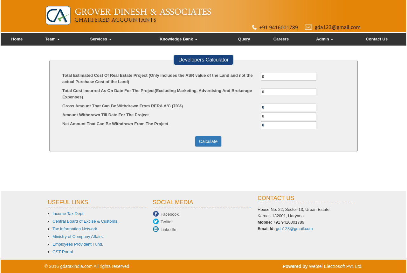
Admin (324, 39)
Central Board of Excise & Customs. (85, 221)
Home (17, 39)
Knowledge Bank (178, 39)
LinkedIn (168, 229)
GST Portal (62, 251)
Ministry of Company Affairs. (78, 236)
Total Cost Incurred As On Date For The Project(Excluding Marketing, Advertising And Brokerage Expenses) (157, 93)
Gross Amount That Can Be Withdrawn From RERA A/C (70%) (122, 106)
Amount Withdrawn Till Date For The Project (105, 114)
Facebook (170, 214)
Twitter (167, 221)
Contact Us (377, 39)
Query (244, 39)
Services (100, 39)
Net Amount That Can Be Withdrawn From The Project (115, 123)
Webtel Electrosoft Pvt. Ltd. (335, 266)
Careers (281, 39)
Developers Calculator (203, 59)
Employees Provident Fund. (77, 244)
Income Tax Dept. (68, 213)
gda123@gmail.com (294, 228)
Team (52, 39)
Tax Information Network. (75, 228)
